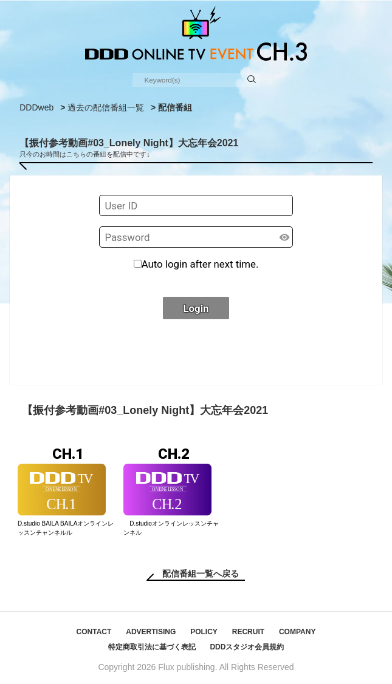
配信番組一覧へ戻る (200, 573)
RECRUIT (248, 632)
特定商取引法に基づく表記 (152, 647)
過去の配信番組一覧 (105, 107)
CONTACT (94, 632)
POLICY (204, 632)
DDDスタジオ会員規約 (247, 647)
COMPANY (297, 632)
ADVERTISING (151, 632)
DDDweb (36, 107)
